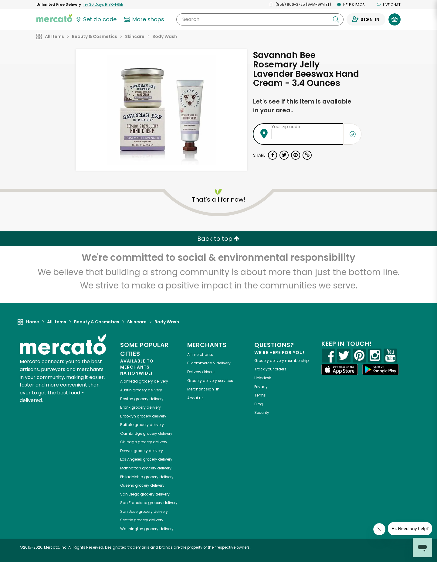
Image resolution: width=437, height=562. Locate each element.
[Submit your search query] (336, 19)
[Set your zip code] (96, 19)
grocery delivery (144, 381)
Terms (260, 395)
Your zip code (285, 127)
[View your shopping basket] (394, 19)
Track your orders (270, 369)
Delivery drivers (201, 371)
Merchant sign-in (203, 389)
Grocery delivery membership (281, 360)
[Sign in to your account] (366, 19)
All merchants (200, 354)
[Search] (260, 19)
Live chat (389, 4)
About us (195, 397)
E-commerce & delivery (209, 363)
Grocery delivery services (210, 380)
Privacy (261, 386)
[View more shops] (145, 19)
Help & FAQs (351, 4)
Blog (258, 404)
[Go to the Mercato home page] (54, 17)
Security (261, 412)
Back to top (218, 238)
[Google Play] (380, 369)
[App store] (339, 369)
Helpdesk (262, 377)
